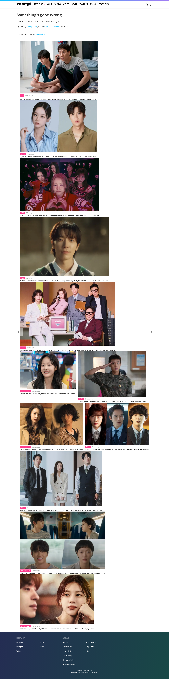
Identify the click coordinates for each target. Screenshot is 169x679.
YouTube (42, 647)
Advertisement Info (69, 664)
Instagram (19, 647)
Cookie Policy (67, 655)
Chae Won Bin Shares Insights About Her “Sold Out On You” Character (48, 394)
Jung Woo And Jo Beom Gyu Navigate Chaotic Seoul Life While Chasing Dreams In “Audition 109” (59, 99)
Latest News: (40, 34)
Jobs (87, 651)
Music (93, 4)
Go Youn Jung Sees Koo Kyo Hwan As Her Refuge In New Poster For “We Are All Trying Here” (57, 629)
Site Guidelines (91, 642)
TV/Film (22, 347)
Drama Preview (25, 391)
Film (21, 96)
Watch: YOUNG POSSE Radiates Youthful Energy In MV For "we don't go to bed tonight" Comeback (59, 215)
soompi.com (32, 26)
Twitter (18, 651)
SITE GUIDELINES (52, 26)
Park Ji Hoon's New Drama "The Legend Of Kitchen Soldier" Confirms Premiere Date (112, 401)
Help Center (90, 647)
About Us (66, 642)
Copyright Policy (68, 660)
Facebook (19, 642)
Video (58, 4)
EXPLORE (38, 4)
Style (74, 4)
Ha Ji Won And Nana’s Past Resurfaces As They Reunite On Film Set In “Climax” (51, 450)
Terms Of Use (67, 647)
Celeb (66, 4)
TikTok (42, 642)
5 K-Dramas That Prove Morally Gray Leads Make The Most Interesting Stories (117, 449)
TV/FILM (84, 4)
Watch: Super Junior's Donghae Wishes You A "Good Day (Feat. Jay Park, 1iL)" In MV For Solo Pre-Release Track (64, 281)
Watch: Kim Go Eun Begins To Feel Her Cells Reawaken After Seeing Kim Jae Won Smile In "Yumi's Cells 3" (62, 573)
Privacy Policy (67, 651)
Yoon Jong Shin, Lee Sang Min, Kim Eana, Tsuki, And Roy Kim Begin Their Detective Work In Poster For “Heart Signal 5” (67, 350)
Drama (22, 154)
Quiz (49, 4)
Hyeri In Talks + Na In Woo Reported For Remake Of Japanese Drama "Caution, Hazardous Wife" (58, 157)
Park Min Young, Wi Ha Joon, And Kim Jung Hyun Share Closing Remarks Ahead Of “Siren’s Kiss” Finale (61, 510)
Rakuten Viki (89, 672)
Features (104, 4)
